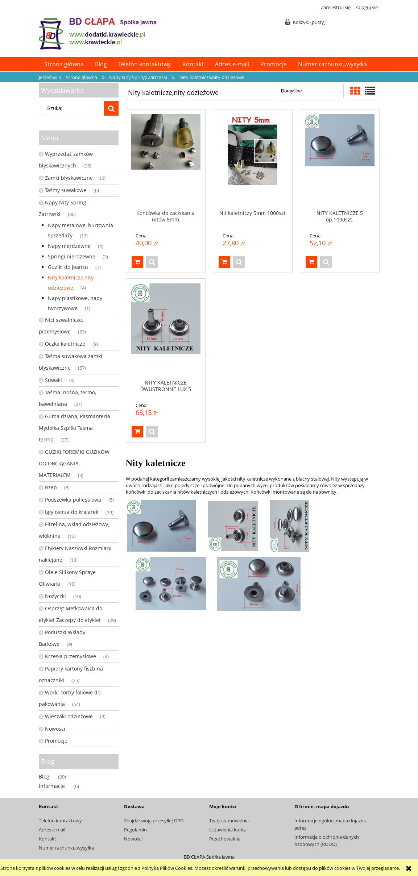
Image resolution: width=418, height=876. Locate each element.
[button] (152, 262)
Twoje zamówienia (229, 820)
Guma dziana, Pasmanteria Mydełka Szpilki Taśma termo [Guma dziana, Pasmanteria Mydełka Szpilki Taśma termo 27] (75, 428)
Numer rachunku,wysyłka (66, 847)
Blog (44, 776)
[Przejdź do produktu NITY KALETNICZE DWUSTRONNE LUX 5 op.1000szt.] (165, 328)
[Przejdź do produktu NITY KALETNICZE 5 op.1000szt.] (339, 159)
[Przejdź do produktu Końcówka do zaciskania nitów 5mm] (165, 159)
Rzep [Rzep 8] (51, 487)
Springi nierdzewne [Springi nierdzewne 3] (71, 256)
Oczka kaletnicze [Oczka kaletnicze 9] (65, 343)
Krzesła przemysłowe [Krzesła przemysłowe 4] (70, 656)
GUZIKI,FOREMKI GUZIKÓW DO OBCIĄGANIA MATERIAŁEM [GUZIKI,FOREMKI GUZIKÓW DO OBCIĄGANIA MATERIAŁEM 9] (74, 463)
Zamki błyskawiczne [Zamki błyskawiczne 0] (69, 177)
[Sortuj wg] (311, 91)
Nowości (55, 728)
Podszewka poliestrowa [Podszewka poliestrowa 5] (73, 499)
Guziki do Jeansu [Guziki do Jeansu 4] (68, 266)
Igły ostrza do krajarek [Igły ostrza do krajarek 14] (71, 511)
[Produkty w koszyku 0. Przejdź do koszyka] (306, 22)
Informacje (52, 785)
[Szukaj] (111, 108)
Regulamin (135, 829)
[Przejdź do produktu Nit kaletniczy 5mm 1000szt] (252, 159)
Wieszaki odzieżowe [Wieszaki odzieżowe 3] (69, 716)
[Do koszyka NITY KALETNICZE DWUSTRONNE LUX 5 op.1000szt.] (137, 431)
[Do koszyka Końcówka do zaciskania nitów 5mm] (137, 262)
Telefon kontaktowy (60, 820)
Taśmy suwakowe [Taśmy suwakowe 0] (65, 190)
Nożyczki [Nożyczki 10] (55, 596)
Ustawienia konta (228, 829)
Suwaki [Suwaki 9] (53, 380)
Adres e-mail (52, 829)
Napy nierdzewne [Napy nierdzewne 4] (69, 245)
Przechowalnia (224, 838)
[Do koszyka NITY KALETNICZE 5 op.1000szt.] (311, 262)
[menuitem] (64, 64)
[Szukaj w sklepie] (73, 108)
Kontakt (47, 838)
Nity (335, 479)
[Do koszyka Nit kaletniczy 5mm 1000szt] (224, 262)
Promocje (56, 740)
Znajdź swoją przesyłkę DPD (153, 820)
